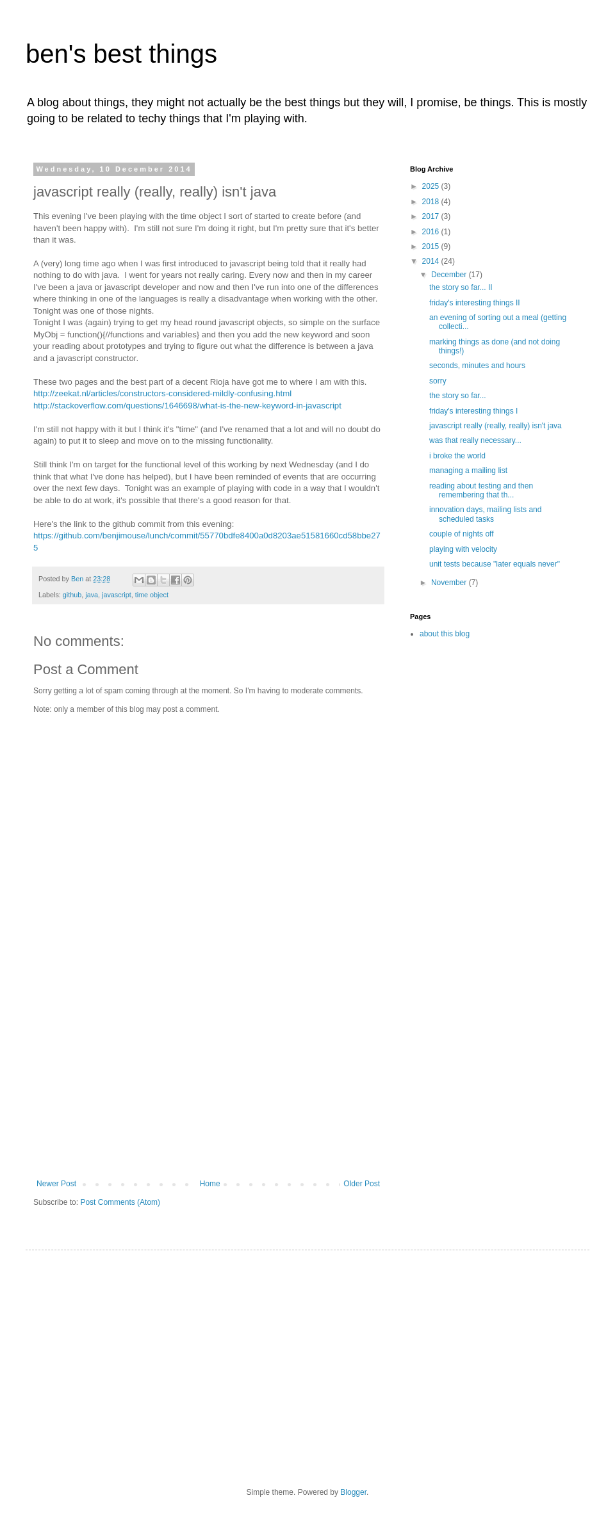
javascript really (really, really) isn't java (495, 425)
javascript (116, 595)
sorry (438, 380)
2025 (431, 186)
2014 (431, 261)
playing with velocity (463, 549)
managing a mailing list (468, 470)
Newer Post (56, 1183)
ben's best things (121, 54)
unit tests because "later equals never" (494, 564)
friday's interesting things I (473, 411)
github (72, 595)
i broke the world (457, 455)
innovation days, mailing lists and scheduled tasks (485, 514)
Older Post (361, 1183)
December (450, 274)
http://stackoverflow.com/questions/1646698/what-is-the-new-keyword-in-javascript (187, 405)
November (450, 582)
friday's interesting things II (474, 302)
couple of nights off (461, 533)
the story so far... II (461, 287)
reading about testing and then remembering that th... (481, 490)
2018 (431, 201)
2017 (431, 216)
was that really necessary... (475, 440)
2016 (431, 231)
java (91, 595)
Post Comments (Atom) (120, 1202)
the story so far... (457, 395)
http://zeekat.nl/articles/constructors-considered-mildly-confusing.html (162, 393)
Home (210, 1183)
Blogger (353, 1492)
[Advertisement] (208, 1083)
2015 (431, 246)
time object (151, 595)
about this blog (445, 633)
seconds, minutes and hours (477, 365)
